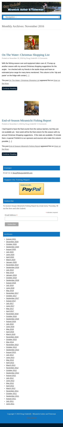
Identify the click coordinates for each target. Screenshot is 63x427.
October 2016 (11, 316)
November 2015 (12, 337)
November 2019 (12, 265)
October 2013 (11, 347)
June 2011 (10, 404)
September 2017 (12, 298)
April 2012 (10, 386)
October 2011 (11, 394)
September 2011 (12, 396)
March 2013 (10, 365)
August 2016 (11, 321)
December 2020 (12, 242)
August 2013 (11, 352)
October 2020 (11, 244)
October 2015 (11, 339)
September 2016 (12, 319)
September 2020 (12, 247)
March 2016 (10, 334)
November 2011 (12, 391)
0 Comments (42, 58)
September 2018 (12, 280)
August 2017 (11, 301)
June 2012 (10, 381)
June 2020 (10, 255)
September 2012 (12, 373)
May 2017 (10, 309)
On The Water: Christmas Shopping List (26, 54)
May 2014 (10, 342)
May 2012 (10, 383)
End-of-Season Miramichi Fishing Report (26, 120)
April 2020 (10, 257)
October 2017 (11, 296)
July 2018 (10, 285)
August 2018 (11, 283)
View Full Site (32, 417)
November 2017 (12, 293)
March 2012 (10, 388)
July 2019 (10, 270)
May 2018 (10, 291)
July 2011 (10, 401)
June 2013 (10, 357)
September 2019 (12, 267)
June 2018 (10, 288)
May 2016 (10, 329)
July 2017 (10, 303)
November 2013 (12, 345)
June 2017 (10, 306)
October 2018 (11, 278)
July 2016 (10, 324)
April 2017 (10, 311)
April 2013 (10, 363)
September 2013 (12, 350)
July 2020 (10, 252)
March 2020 (10, 260)
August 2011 (11, 399)
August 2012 (11, 376)
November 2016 (12, 314)
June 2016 (10, 327)
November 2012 (12, 368)
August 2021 (11, 239)
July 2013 (10, 355)
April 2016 (10, 332)
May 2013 (10, 360)
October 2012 (11, 370)
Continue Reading (9, 88)
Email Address (11, 215)
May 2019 (10, 273)
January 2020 (11, 262)
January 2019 (11, 275)
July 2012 (10, 378)
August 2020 (11, 249)
